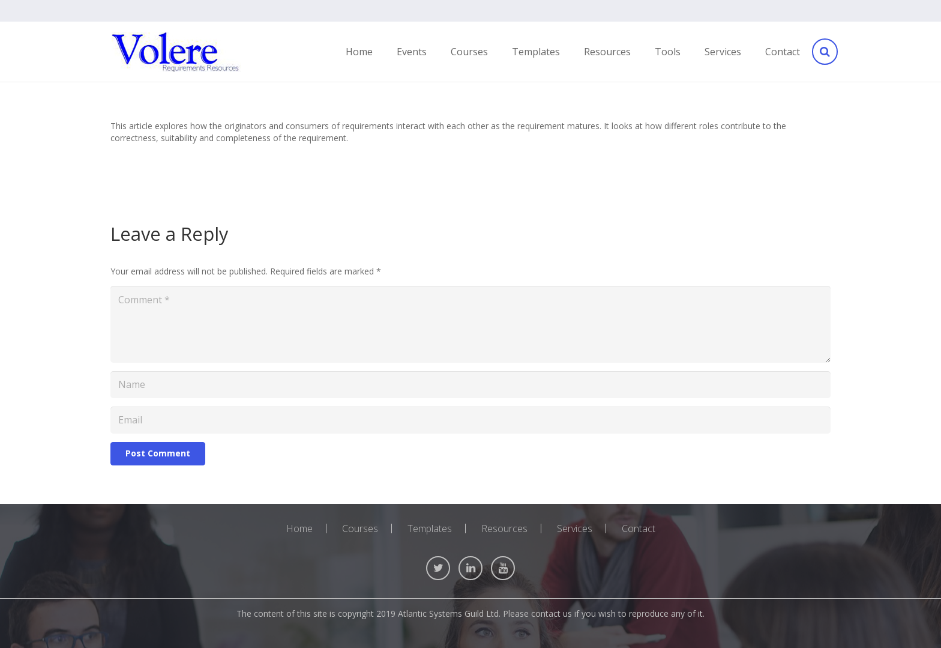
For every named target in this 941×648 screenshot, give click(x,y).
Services (574, 528)
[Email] (470, 420)
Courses (360, 528)
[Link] (175, 52)
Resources (504, 528)
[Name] (470, 384)
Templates (429, 528)
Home (299, 528)
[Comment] (470, 324)
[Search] (824, 51)
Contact (638, 528)
